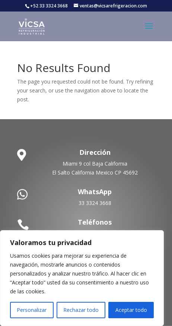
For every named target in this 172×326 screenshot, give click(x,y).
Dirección (95, 152)
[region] (82, 278)
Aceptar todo (131, 309)
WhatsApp (95, 191)
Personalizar (32, 309)
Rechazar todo (81, 309)
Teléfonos (95, 222)
